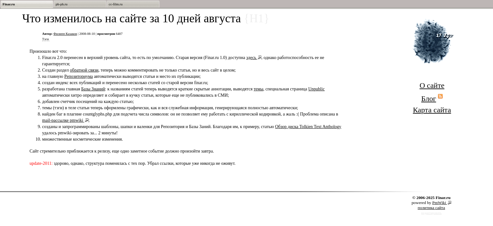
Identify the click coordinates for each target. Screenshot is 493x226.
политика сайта (431, 207)
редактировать (431, 213)
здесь (251, 57)
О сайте (431, 85)
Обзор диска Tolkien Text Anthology (308, 126)
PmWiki (439, 202)
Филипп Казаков (65, 33)
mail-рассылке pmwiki (63, 120)
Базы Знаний (93, 89)
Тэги (45, 39)
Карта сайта (432, 110)
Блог (428, 98)
